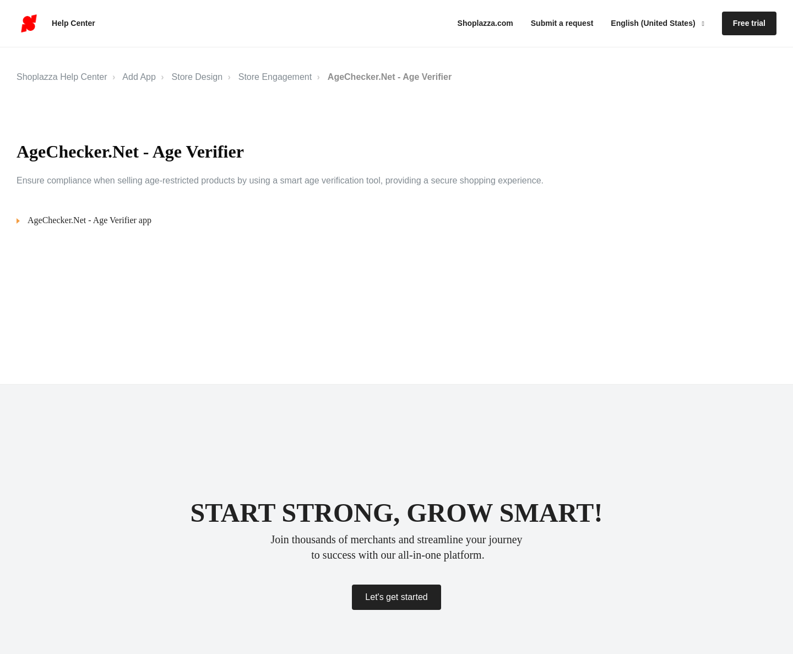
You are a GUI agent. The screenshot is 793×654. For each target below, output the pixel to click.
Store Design (197, 77)
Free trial (749, 23)
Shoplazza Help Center (62, 77)
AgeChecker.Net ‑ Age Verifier (390, 77)
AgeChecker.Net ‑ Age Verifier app (89, 220)
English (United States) (654, 23)
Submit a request (562, 23)
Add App (139, 77)
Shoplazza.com (485, 23)
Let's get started (396, 597)
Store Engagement (275, 77)
